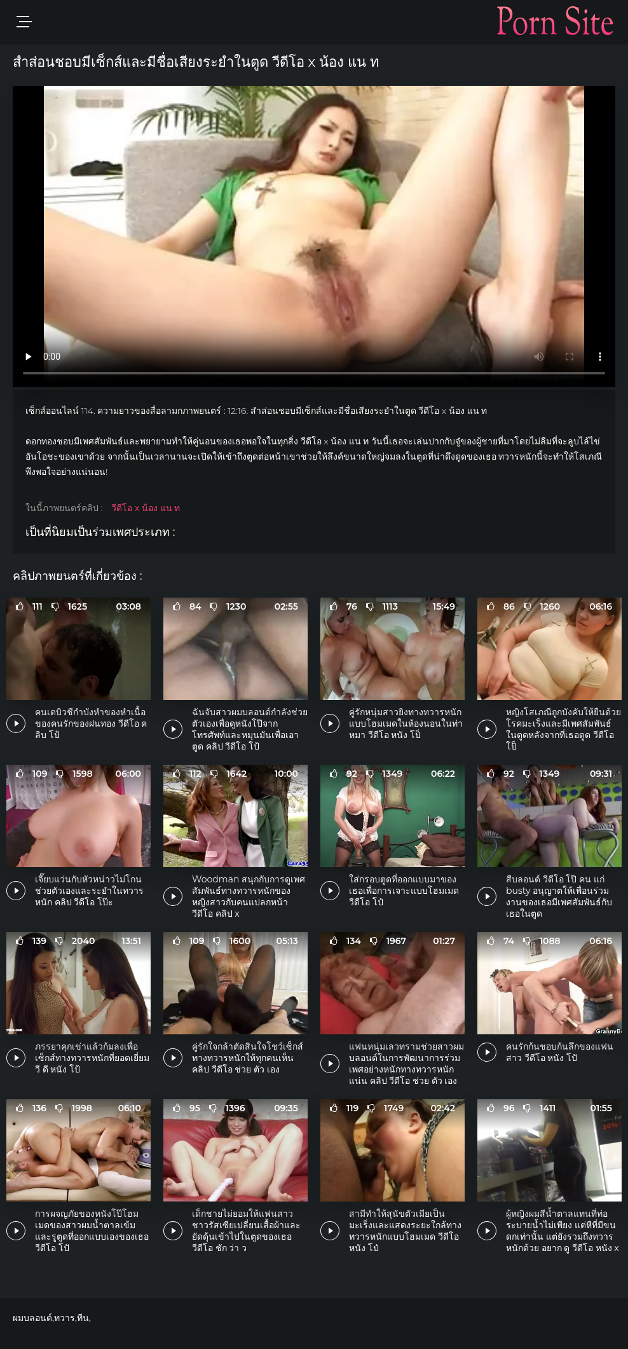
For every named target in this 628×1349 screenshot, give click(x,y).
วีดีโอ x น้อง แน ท (145, 508)
